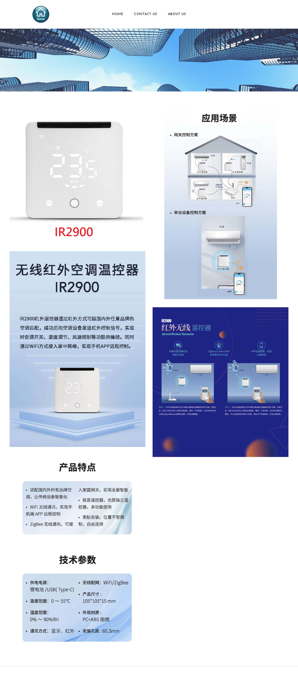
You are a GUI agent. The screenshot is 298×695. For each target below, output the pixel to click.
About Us (177, 14)
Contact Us (145, 14)
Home (117, 14)
